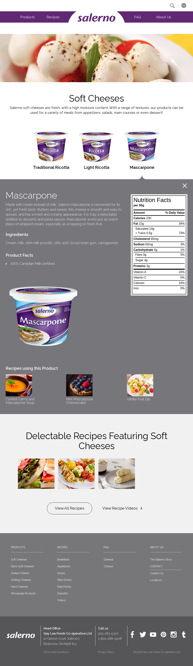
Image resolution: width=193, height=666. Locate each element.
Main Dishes (64, 579)
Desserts (62, 593)
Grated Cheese (20, 573)
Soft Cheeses (19, 559)
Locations (156, 580)
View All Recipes (69, 508)
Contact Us (156, 573)
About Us (163, 17)
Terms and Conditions (56, 652)
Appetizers (63, 566)
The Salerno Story (161, 559)
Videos (61, 600)
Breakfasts (63, 559)
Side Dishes (64, 586)
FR (183, 6)
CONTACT (156, 566)
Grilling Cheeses (21, 579)
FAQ (137, 17)
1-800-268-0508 (110, 638)
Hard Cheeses (19, 586)
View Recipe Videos (123, 508)
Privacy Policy (106, 652)
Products (27, 17)
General (108, 559)
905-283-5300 (108, 633)
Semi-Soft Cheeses (22, 566)
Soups (61, 573)
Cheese (108, 566)
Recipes (53, 17)
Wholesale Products (23, 593)
